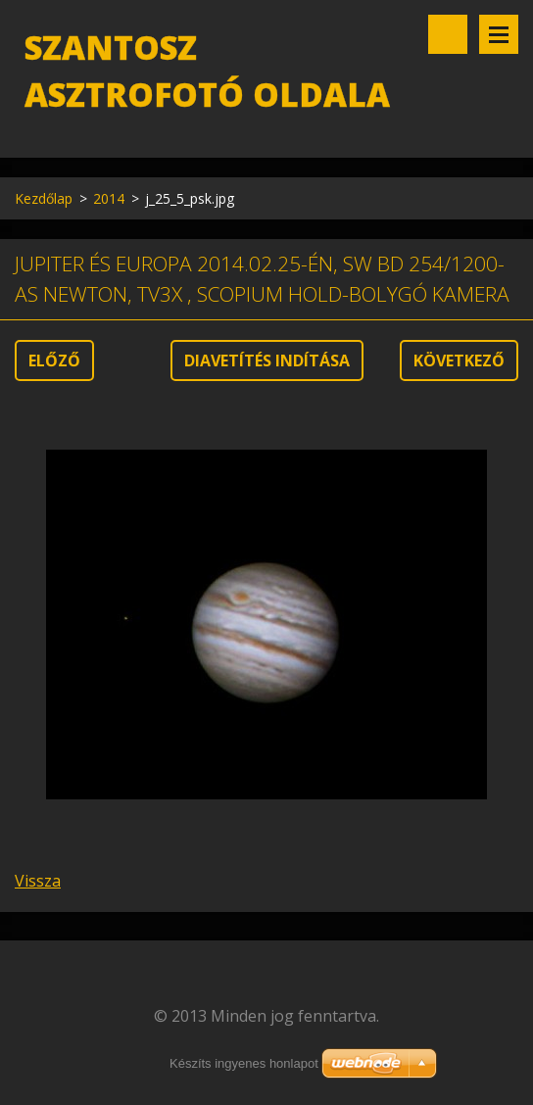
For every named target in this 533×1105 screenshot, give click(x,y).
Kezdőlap (44, 198)
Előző (54, 360)
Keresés (447, 34)
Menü (498, 34)
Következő (459, 360)
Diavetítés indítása (267, 360)
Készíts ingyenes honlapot (244, 1063)
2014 (108, 198)
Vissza (38, 880)
